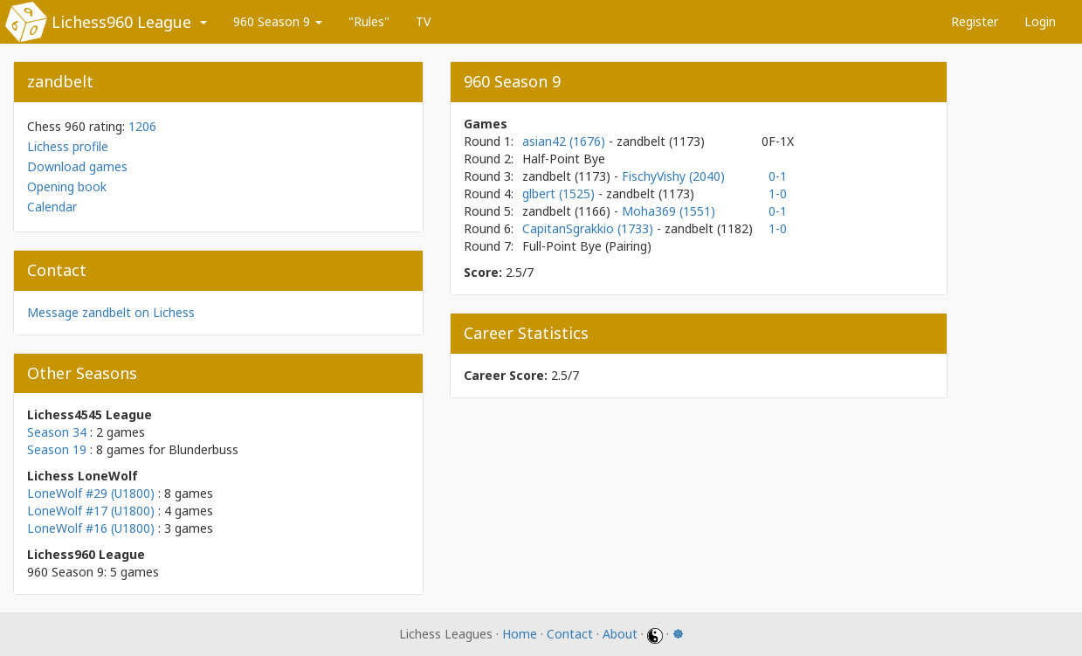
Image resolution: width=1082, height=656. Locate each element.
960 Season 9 (277, 21)
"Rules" (368, 21)
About (620, 633)
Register (974, 21)
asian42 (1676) (565, 141)
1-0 (777, 193)
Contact (570, 633)
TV (423, 21)
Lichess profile (67, 146)
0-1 (777, 176)
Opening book (67, 186)
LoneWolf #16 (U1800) (91, 528)
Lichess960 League (121, 21)
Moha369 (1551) (668, 211)
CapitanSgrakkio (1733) (589, 228)
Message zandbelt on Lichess (111, 312)
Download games (77, 166)
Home (519, 633)
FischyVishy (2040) (673, 176)
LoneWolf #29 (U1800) (91, 493)
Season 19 (56, 449)
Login (1040, 21)
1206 (142, 126)
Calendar (52, 206)
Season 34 (56, 432)
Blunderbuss (203, 449)
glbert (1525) (560, 193)
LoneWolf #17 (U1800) (91, 510)
